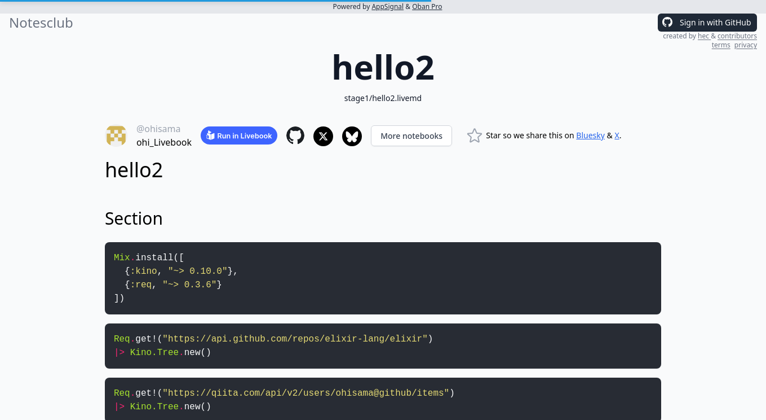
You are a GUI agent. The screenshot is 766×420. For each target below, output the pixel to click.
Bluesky (590, 135)
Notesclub (41, 23)
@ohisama (158, 129)
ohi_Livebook (164, 142)
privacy (745, 45)
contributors (737, 36)
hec (704, 36)
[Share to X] (323, 136)
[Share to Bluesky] (352, 136)
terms (721, 45)
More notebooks (411, 135)
